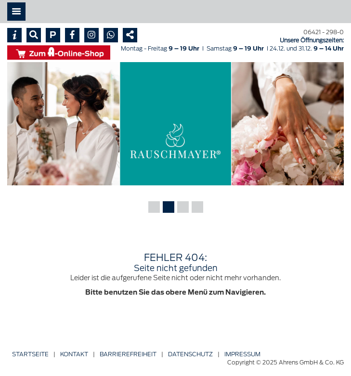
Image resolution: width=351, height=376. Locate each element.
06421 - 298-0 (323, 32)
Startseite (30, 354)
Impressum (242, 354)
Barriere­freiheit (128, 354)
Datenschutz (190, 354)
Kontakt (74, 354)
